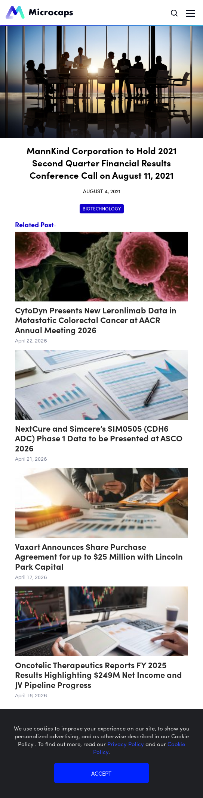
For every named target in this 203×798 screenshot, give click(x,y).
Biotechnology (102, 208)
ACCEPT (102, 773)
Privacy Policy (126, 744)
